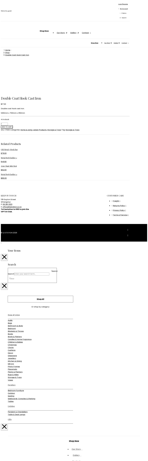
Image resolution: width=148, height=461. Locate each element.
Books (10, 301)
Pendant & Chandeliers (18, 379)
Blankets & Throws (16, 298)
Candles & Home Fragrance (20, 306)
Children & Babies (15, 309)
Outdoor (11, 360)
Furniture (12, 352)
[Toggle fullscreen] (4, 456)
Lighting (11, 373)
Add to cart (7, 94)
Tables (11, 368)
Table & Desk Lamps (16, 382)
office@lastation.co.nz (12, 174)
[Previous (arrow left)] (2, 459)
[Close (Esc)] (8, 456)
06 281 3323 (7, 171)
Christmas (12, 312)
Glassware (12, 323)
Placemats (12, 336)
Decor (10, 320)
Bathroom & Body (15, 293)
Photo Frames (14, 334)
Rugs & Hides (13, 342)
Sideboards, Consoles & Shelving (21, 366)
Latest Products (40, 97)
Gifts (10, 387)
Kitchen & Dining (15, 328)
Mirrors (11, 331)
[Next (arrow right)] (4, 459)
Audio (10, 287)
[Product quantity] (4, 91)
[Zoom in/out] (2, 456)
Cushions (11, 317)
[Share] (6, 456)
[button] (123, 13)
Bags (10, 290)
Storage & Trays (54, 97)
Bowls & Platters (15, 304)
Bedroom (12, 296)
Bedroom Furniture (16, 358)
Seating (11, 363)
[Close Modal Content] (4, 224)
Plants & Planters (15, 339)
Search (11, 241)
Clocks (11, 315)
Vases (10, 347)
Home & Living (26, 97)
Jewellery (12, 325)
